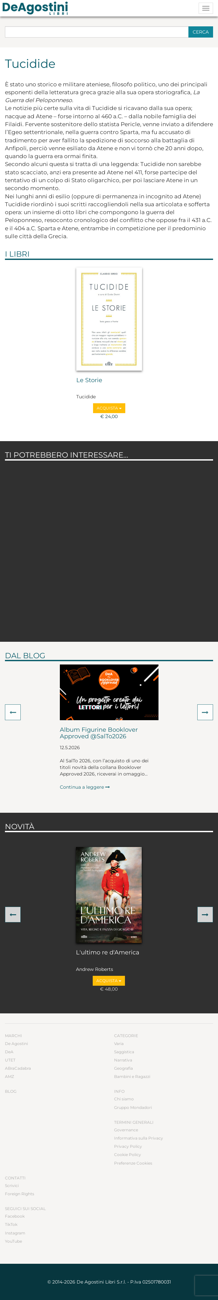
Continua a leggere (85, 787)
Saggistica (124, 1051)
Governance (126, 1129)
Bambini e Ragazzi (132, 1076)
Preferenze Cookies (133, 1163)
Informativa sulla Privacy (138, 1138)
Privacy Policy (128, 1146)
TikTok (11, 1224)
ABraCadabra (18, 1068)
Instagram (15, 1232)
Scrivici (12, 1185)
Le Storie (89, 380)
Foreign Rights (19, 1193)
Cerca (201, 32)
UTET (10, 1060)
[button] (13, 712)
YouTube (13, 1241)
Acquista (109, 408)
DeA (9, 1051)
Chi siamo (124, 1098)
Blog (10, 1091)
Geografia (123, 1068)
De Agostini (16, 1043)
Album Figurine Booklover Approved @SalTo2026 (99, 733)
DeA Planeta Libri (37, 8)
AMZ (9, 1076)
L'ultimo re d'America (107, 952)
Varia (119, 1043)
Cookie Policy (127, 1154)
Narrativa (123, 1060)
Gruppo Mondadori (133, 1107)
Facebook (15, 1216)
